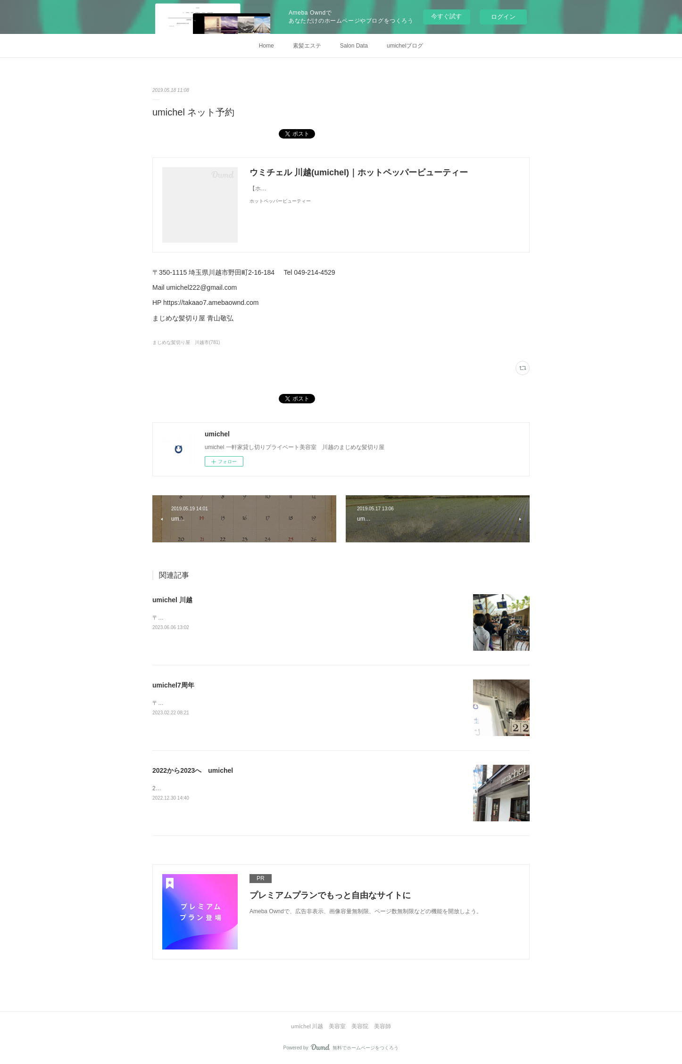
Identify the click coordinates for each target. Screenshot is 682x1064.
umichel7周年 (173, 685)
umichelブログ (405, 45)
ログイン (503, 16)
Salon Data (354, 45)
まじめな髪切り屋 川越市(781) (186, 342)
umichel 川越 (172, 600)
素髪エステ (307, 45)
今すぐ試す (446, 16)
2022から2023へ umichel (192, 770)
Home (266, 45)
